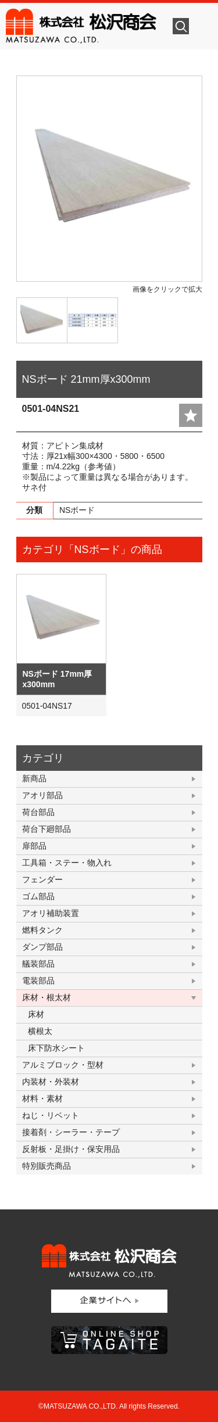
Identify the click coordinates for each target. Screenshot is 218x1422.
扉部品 (34, 845)
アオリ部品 (42, 795)
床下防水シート (56, 1048)
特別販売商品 (46, 1165)
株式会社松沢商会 (82, 26)
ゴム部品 (38, 896)
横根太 (40, 1031)
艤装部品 (38, 963)
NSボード (77, 510)
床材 (36, 1014)
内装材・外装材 (50, 1081)
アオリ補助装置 (50, 913)
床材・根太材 (46, 997)
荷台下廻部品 (46, 829)
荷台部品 (38, 812)
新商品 (34, 778)
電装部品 (38, 980)
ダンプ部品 (42, 946)
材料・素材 (42, 1098)
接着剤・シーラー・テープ (71, 1132)
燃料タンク (42, 930)
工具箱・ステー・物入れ (67, 862)
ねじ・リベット (50, 1115)
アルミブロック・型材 (62, 1064)
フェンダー (42, 879)
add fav (190, 415)
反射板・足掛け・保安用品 (71, 1149)
